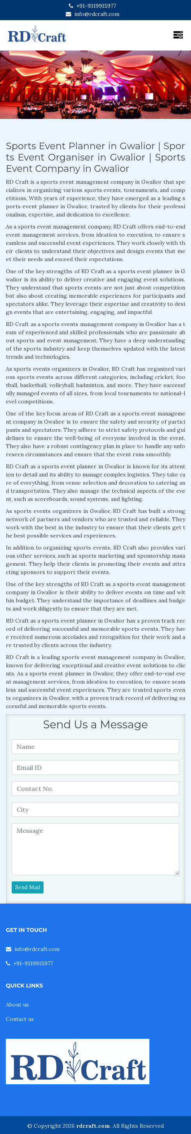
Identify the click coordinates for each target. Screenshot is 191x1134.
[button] (14, 85)
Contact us (20, 1018)
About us (17, 1004)
